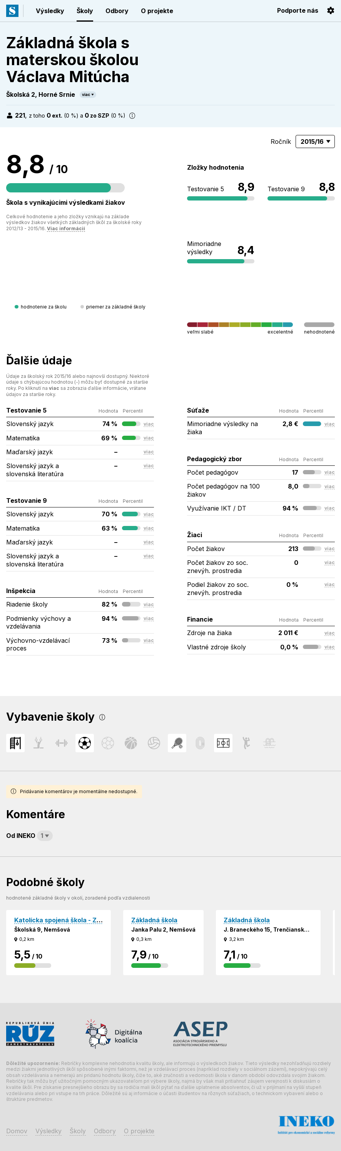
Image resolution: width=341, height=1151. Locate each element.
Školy (85, 11)
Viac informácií (66, 228)
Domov (16, 1131)
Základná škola (154, 920)
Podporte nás (297, 10)
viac (86, 94)
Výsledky (50, 11)
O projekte (157, 11)
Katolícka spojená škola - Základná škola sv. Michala (94, 920)
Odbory (117, 11)
